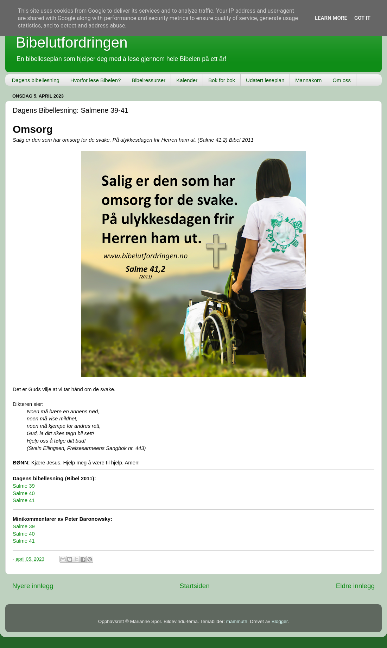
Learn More (331, 18)
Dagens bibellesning (35, 80)
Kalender (186, 80)
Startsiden (195, 586)
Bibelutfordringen (72, 42)
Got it (362, 18)
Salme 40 (24, 493)
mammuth (236, 621)
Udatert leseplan (265, 80)
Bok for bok (221, 80)
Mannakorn (308, 80)
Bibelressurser (148, 80)
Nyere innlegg (32, 586)
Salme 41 (24, 500)
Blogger (280, 621)
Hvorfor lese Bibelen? (95, 80)
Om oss (341, 80)
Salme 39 (24, 486)
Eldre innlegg (355, 586)
